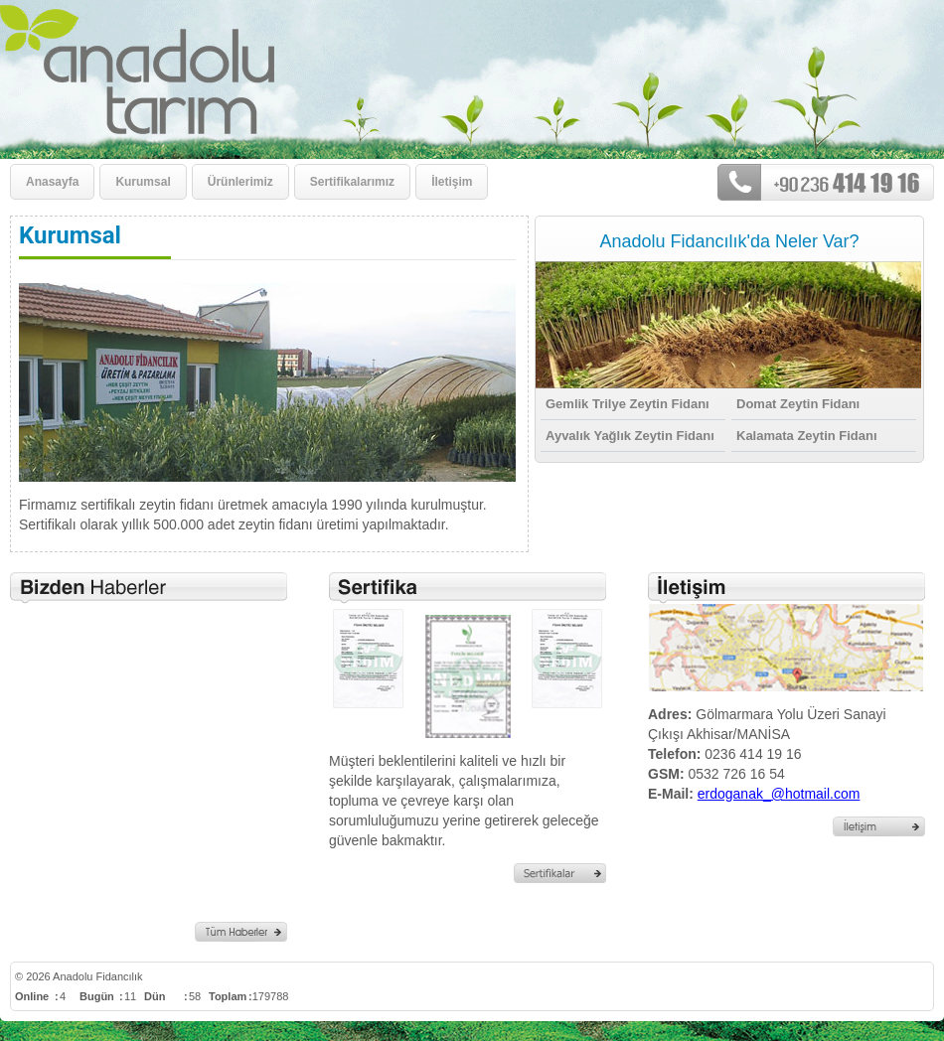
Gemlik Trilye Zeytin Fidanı (627, 403)
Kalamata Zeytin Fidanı (806, 435)
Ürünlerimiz (240, 182)
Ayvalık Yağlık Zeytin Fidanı (630, 435)
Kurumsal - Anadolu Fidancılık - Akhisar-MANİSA (305, 69)
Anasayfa (52, 182)
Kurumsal (142, 182)
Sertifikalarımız (352, 182)
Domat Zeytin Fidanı (798, 403)
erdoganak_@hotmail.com (779, 794)
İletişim (451, 182)
